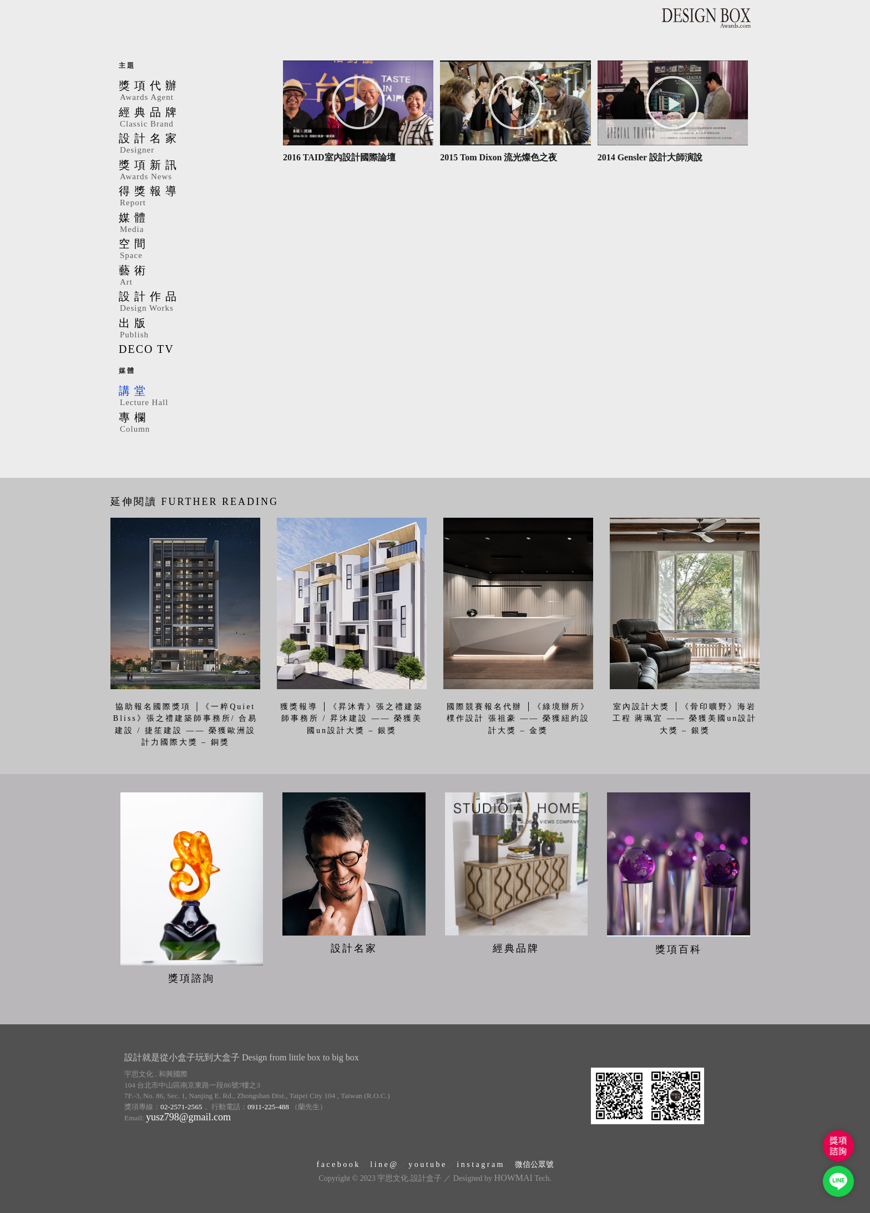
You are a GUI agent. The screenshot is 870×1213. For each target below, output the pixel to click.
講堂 (194, 397)
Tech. (523, 1176)
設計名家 (194, 144)
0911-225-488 (268, 1104)
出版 (194, 329)
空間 (194, 249)
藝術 (194, 276)
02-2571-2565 (181, 1104)
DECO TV (146, 349)
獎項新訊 (194, 171)
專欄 (194, 423)
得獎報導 (194, 197)
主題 (127, 65)
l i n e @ (383, 1162)
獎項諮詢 (191, 976)
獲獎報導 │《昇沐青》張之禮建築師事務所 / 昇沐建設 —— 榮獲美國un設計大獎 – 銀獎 (351, 718)
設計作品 (194, 302)
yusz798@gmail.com (188, 1114)
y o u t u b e (426, 1162)
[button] (358, 102)
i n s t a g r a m (480, 1162)
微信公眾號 (534, 1162)
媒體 (194, 223)
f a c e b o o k (337, 1162)
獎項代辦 (194, 91)
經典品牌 (194, 118)
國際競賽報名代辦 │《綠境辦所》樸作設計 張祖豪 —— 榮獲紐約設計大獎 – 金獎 (518, 718)
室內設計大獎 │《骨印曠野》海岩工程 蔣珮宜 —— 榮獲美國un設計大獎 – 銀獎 (685, 718)
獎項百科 (678, 947)
